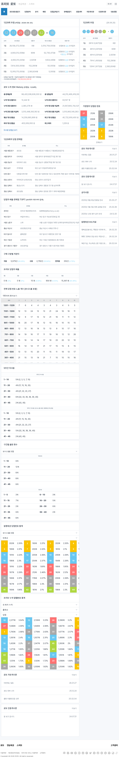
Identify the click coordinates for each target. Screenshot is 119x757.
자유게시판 (90, 12)
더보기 (74, 675)
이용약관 (3, 753)
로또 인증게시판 (10, 708)
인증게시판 (102, 12)
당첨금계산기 (54, 12)
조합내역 (79, 12)
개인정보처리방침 (13, 753)
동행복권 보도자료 (88, 222)
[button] (116, 4)
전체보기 (99, 142)
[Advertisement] (99, 86)
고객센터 (114, 745)
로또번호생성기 (15, 12)
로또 (13, 4)
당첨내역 (27, 12)
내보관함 (114, 12)
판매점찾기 (67, 12)
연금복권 (22, 4)
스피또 (32, 4)
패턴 (44, 12)
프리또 (5, 4)
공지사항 (85, 192)
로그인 (110, 4)
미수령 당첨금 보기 (10, 130)
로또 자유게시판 (10, 675)
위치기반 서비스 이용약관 (29, 753)
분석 (36, 12)
